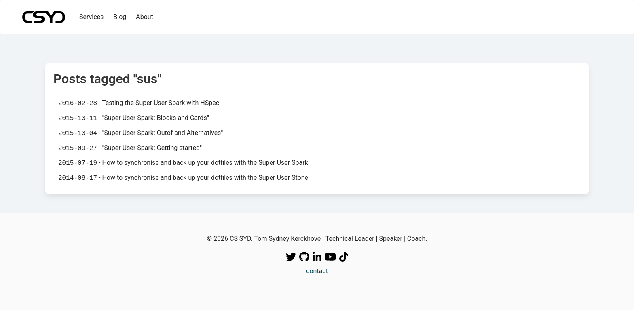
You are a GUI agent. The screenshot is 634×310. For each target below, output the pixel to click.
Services (91, 17)
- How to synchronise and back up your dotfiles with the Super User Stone (183, 177)
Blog (119, 17)
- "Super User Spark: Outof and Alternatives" (140, 133)
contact (317, 271)
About (144, 17)
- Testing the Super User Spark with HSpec (138, 103)
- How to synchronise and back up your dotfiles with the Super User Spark (183, 162)
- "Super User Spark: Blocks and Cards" (133, 118)
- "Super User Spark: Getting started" (130, 147)
